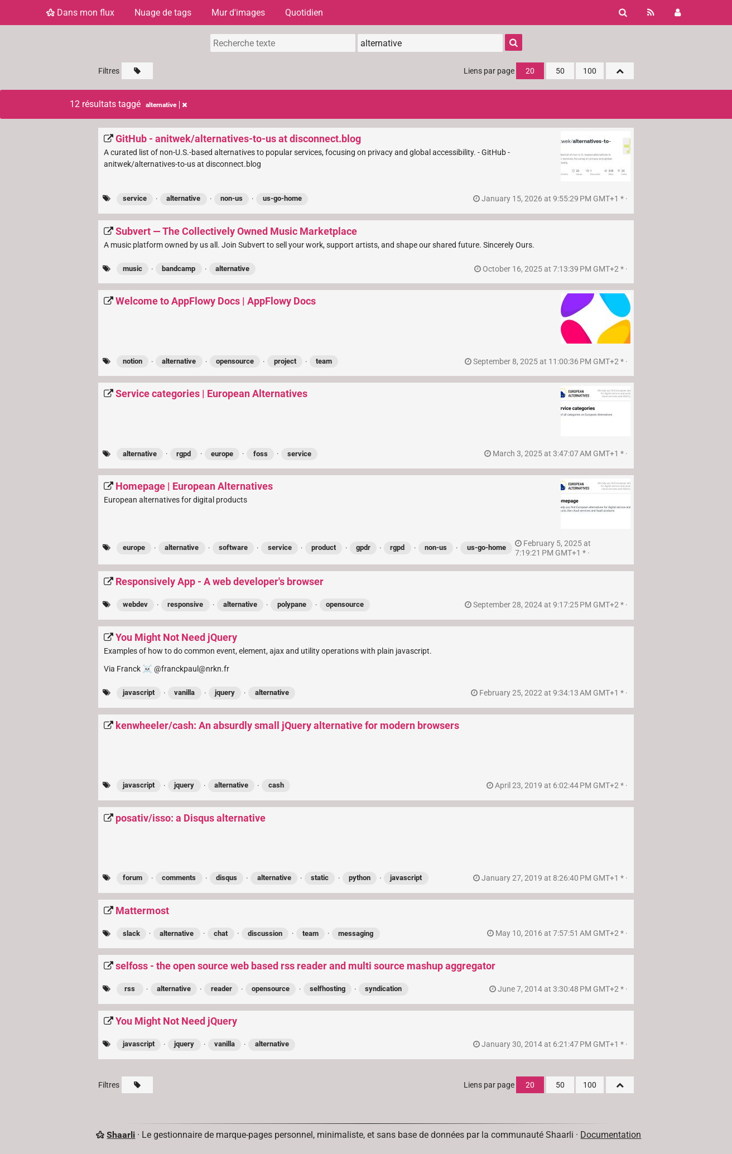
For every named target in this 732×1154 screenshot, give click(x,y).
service (135, 198)
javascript (139, 692)
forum (132, 877)
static (320, 877)
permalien (551, 199)
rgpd (183, 454)
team (324, 361)
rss (129, 988)
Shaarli (121, 1134)
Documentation (610, 1134)
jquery (225, 692)
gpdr (363, 547)
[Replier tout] (620, 70)
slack (131, 933)
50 (560, 71)
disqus (226, 877)
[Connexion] (678, 12)
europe (222, 454)
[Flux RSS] (650, 12)
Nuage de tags (162, 12)
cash (276, 785)
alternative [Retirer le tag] (166, 105)
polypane (291, 604)
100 (589, 71)
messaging (355, 933)
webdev (135, 604)
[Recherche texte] (282, 43)
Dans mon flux (80, 12)
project (285, 361)
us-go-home (282, 198)
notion (132, 361)
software (233, 547)
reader (221, 988)
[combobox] (430, 43)
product (323, 547)
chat (221, 933)
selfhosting (327, 988)
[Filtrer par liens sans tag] (137, 70)
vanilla (184, 692)
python (359, 877)
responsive (185, 604)
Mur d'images (238, 12)
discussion (265, 933)
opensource (235, 361)
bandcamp (178, 268)
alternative (183, 198)
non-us (231, 198)
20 (530, 71)
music (132, 268)
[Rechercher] (623, 12)
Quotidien (304, 12)
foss (260, 454)
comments (179, 877)
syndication (383, 988)
